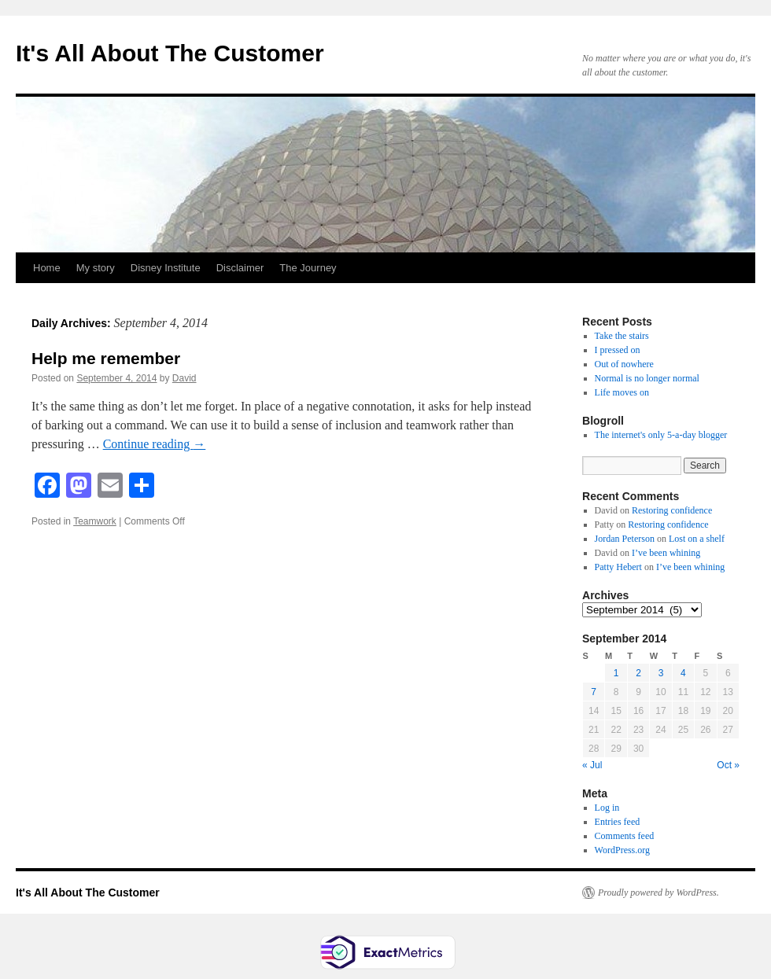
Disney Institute (166, 268)
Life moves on (622, 392)
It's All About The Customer (170, 53)
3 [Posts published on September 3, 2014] (661, 673)
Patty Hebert (618, 566)
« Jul (592, 765)
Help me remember (105, 358)
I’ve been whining (666, 552)
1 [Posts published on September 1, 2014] (616, 673)
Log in (607, 807)
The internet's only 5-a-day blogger (661, 434)
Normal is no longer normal (647, 378)
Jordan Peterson (625, 538)
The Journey (307, 268)
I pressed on (617, 349)
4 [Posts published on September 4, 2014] (683, 673)
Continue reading (154, 444)
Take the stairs (622, 335)
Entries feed (617, 821)
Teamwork (94, 521)
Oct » (728, 765)
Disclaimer (240, 268)
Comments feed (625, 835)
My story (95, 268)
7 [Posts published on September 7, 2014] (593, 691)
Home (47, 268)
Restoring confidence (672, 510)
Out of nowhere (624, 364)
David (184, 378)
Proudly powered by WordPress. (658, 892)
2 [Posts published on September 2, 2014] (638, 673)
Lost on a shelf (697, 538)
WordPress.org (622, 850)
